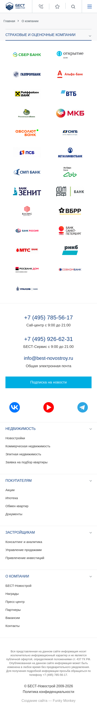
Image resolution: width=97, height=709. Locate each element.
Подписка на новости (48, 382)
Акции (10, 490)
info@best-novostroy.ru (48, 358)
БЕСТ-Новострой (18, 585)
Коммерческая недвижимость (27, 446)
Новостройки (15, 438)
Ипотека (11, 498)
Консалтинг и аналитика (23, 542)
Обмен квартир (16, 506)
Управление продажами (23, 550)
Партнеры (13, 610)
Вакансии (12, 618)
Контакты (12, 626)
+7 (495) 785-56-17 (48, 317)
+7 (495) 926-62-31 (48, 339)
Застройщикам (20, 532)
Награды (12, 593)
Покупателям (18, 480)
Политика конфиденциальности (48, 692)
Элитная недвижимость (23, 454)
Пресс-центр (15, 602)
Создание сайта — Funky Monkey (48, 700)
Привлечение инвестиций (24, 558)
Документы (13, 514)
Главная (9, 21)
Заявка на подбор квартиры (26, 462)
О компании (30, 21)
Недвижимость (20, 429)
